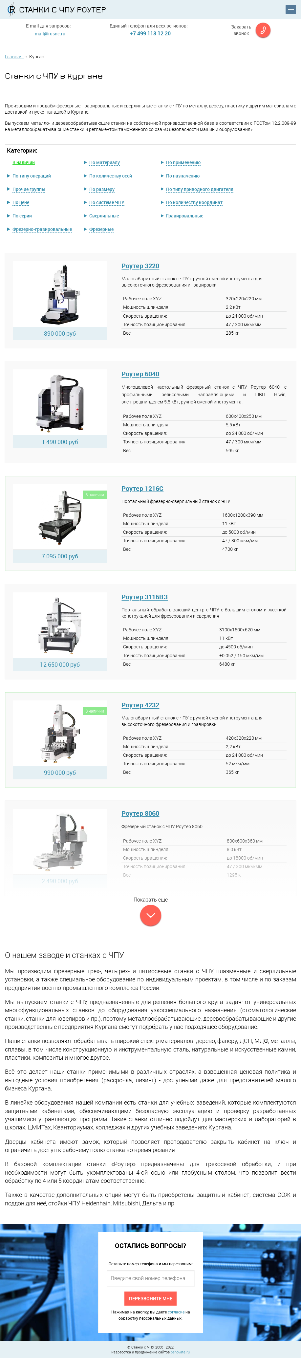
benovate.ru (180, 1351)
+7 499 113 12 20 (150, 33)
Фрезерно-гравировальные (42, 229)
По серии (22, 216)
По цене (20, 202)
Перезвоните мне (150, 1298)
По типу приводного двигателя (199, 189)
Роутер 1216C (142, 488)
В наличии (23, 162)
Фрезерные (101, 229)
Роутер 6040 (140, 373)
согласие (176, 1311)
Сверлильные (104, 216)
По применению (183, 162)
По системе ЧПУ (106, 202)
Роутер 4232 (140, 704)
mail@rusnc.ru (50, 33)
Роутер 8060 (140, 813)
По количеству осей (110, 176)
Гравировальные (184, 216)
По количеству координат (194, 202)
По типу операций (31, 176)
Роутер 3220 (140, 265)
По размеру (102, 189)
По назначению (183, 176)
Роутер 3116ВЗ (144, 596)
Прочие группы (28, 189)
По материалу (104, 162)
